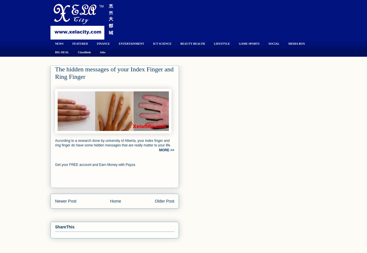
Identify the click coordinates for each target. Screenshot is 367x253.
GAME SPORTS (249, 43)
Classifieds (84, 52)
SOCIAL (273, 43)
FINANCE (103, 43)
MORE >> (166, 150)
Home (115, 201)
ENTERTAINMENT (131, 43)
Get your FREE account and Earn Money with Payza (95, 165)
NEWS (59, 43)
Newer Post (65, 201)
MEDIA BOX (296, 43)
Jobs (102, 52)
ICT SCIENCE (162, 43)
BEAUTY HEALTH (192, 43)
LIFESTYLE (222, 43)
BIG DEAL (62, 52)
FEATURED (80, 43)
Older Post (164, 201)
